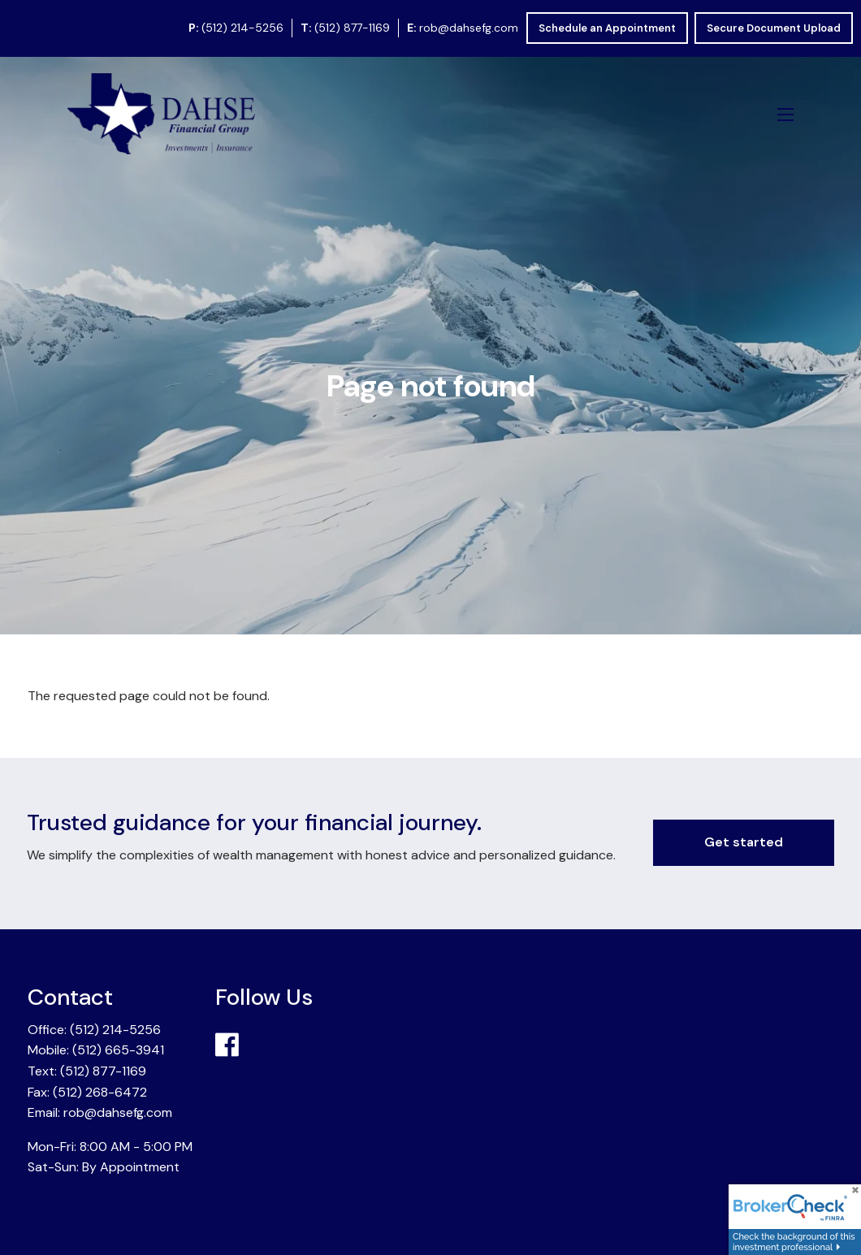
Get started (743, 841)
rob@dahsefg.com (468, 27)
